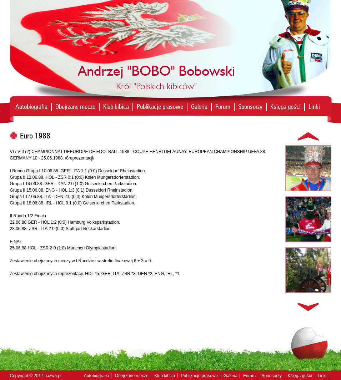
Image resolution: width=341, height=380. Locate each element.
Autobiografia (31, 106)
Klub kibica (116, 106)
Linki (314, 106)
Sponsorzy (250, 106)
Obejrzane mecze (75, 106)
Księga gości (285, 106)
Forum (222, 106)
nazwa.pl (52, 375)
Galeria (199, 106)
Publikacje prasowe (160, 106)
